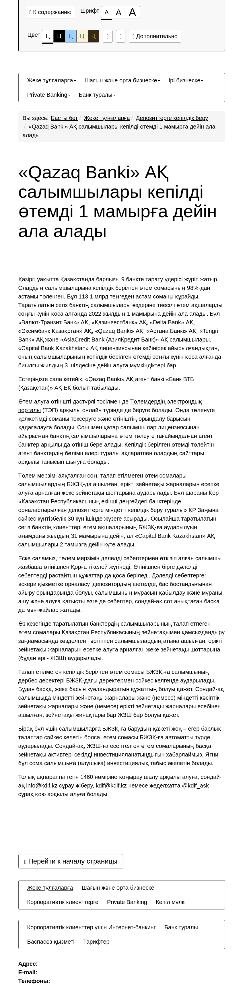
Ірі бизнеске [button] (186, 80)
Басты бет (64, 118)
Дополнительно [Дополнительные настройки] (155, 36)
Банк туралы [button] (97, 95)
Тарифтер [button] (96, 941)
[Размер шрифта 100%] (106, 12)
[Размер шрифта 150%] (118, 12)
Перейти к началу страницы (71, 861)
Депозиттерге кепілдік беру (172, 118)
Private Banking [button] (48, 95)
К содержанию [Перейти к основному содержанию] (51, 12)
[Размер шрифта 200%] (132, 12)
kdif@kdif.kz (111, 785)
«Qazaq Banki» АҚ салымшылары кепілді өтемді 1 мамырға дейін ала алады (117, 201)
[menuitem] (51, 80)
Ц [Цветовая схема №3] (71, 36)
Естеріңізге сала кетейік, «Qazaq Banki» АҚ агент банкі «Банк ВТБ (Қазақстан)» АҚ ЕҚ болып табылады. (106, 383)
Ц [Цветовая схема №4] (82, 36)
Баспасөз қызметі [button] (51, 941)
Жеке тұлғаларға (107, 118)
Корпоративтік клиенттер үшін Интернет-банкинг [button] (91, 927)
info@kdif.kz (41, 785)
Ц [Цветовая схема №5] (94, 36)
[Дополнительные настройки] (120, 36)
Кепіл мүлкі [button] (171, 902)
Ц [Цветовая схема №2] (59, 36)
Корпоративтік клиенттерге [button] (62, 902)
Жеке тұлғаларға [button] (51, 80)
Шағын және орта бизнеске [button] (122, 80)
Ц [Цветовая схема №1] (47, 37)
